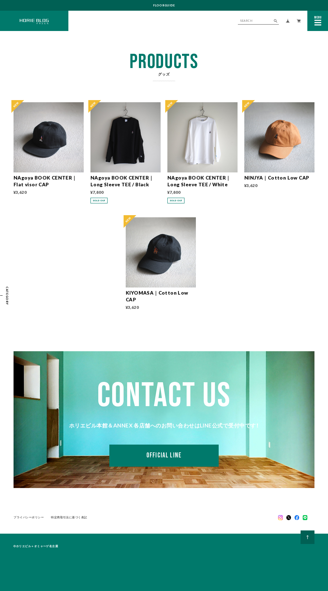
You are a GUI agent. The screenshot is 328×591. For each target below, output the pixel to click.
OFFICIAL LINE (164, 457)
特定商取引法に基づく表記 (69, 518)
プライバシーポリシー (29, 518)
